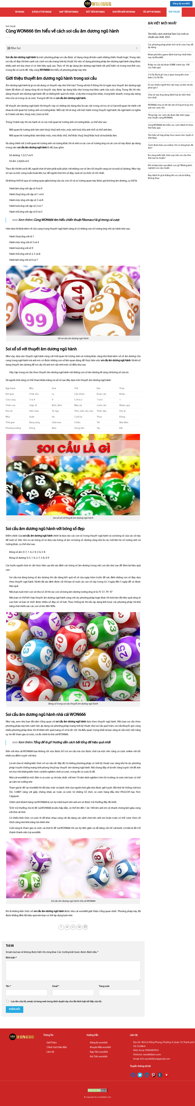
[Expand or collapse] (137, 48)
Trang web (104, 986)
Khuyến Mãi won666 (124, 12)
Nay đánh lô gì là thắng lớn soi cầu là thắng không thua (169, 177)
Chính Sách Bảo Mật (57, 1047)
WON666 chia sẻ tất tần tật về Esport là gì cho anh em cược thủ (170, 106)
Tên (8, 986)
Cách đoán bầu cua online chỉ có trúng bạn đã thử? (170, 146)
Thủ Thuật (174, 12)
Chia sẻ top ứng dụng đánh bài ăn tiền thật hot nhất (169, 96)
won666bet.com (152, 1055)
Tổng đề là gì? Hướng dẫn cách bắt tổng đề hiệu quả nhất (71, 742)
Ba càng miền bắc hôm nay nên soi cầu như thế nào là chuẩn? (169, 156)
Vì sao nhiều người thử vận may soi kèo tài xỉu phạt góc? (170, 86)
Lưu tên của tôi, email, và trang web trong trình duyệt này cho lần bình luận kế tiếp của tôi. (56, 1001)
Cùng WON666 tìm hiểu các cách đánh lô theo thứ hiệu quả (170, 126)
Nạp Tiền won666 (68, 12)
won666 (19, 12)
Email (55, 986)
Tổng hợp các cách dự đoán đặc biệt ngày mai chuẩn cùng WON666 (169, 116)
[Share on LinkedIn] (85, 927)
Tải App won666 (151, 12)
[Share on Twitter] (67, 927)
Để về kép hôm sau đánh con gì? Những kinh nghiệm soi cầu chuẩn (170, 167)
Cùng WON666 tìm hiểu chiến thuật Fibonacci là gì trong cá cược (76, 220)
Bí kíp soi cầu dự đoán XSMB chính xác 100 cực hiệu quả (168, 66)
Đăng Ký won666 (41, 12)
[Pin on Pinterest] (79, 927)
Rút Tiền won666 (95, 12)
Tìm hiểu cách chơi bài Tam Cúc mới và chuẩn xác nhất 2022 (168, 36)
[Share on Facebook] (61, 927)
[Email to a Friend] (73, 927)
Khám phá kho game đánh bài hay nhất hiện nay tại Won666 (170, 56)
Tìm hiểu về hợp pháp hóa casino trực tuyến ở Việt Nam (170, 136)
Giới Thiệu (52, 1043)
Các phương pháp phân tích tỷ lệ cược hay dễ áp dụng (170, 46)
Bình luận (11, 958)
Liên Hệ (50, 1052)
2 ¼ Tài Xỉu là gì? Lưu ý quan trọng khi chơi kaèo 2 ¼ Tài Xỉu (168, 76)
